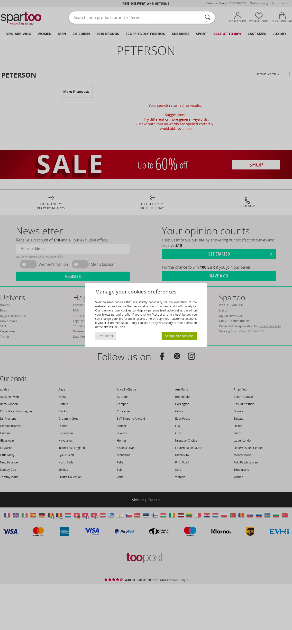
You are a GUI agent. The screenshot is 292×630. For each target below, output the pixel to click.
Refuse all (106, 336)
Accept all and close (179, 336)
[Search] (207, 17)
